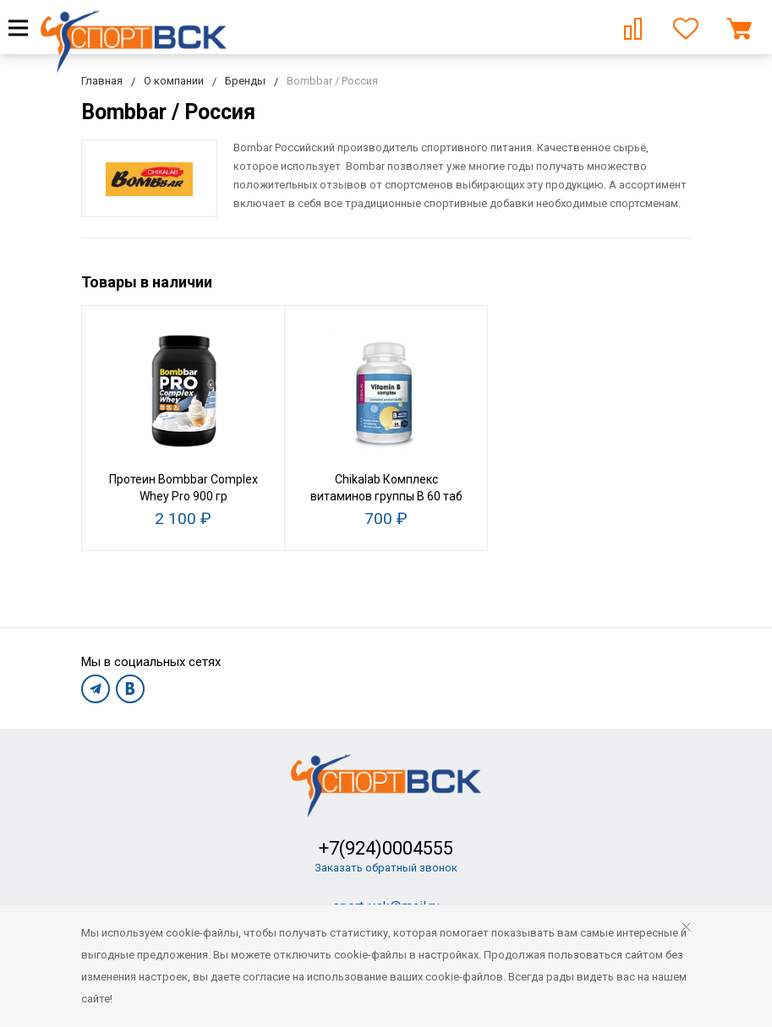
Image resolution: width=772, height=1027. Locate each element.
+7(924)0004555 (386, 848)
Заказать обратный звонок (386, 867)
